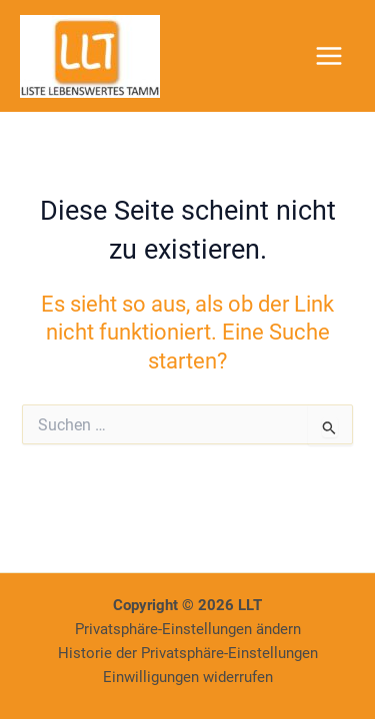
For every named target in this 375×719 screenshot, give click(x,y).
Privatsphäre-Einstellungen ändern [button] (188, 629)
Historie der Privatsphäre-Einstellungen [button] (188, 653)
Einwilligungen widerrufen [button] (188, 677)
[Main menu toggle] (329, 56)
